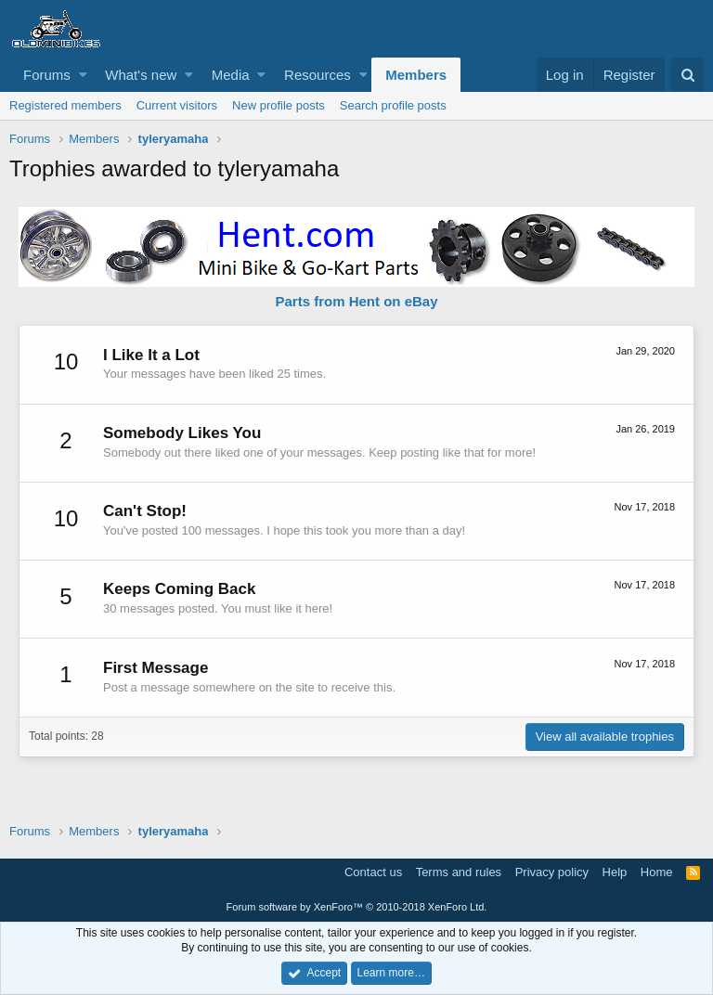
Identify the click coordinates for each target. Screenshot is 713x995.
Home (657, 872)
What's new (140, 75)
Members (416, 75)
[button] (83, 75)
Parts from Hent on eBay (356, 301)
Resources (317, 75)
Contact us (373, 872)
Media (231, 75)
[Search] (687, 75)
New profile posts (278, 105)
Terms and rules (458, 872)
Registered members (65, 105)
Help (615, 872)
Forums (47, 75)
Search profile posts (393, 105)
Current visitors (176, 105)
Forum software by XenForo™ (357, 906)
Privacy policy (552, 872)
